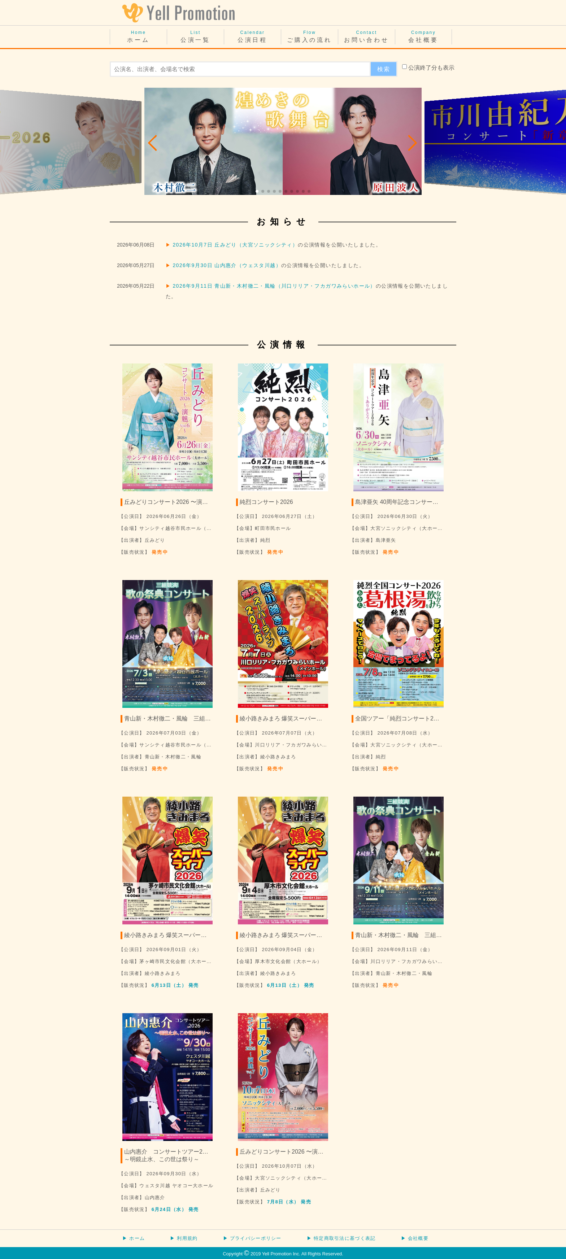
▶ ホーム (133, 1238)
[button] (153, 143)
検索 (383, 69)
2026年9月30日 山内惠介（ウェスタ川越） (227, 265)
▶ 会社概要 (414, 1238)
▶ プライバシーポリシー (252, 1238)
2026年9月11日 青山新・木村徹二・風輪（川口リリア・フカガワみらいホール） (274, 286)
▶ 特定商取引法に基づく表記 (341, 1238)
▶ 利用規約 (183, 1238)
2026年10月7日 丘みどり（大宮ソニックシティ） (235, 245)
